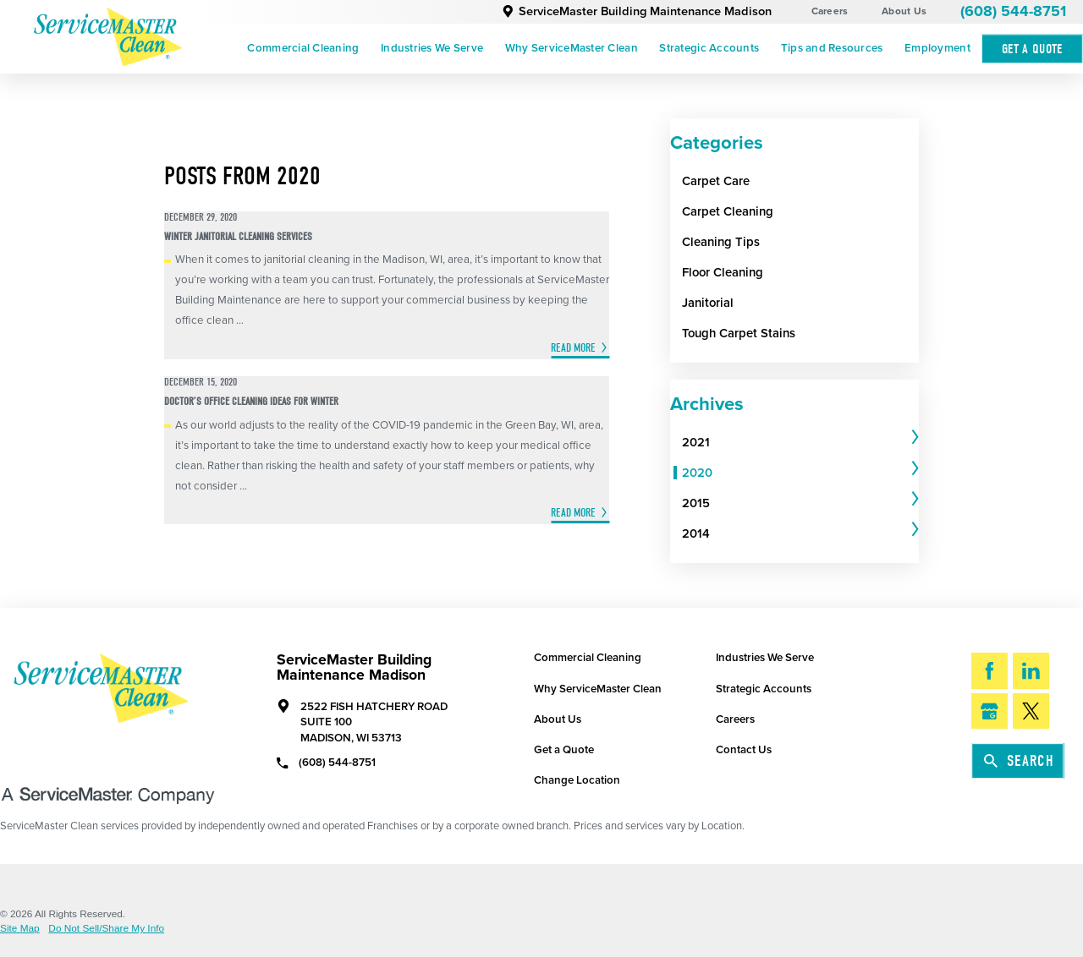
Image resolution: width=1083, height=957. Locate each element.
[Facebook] (989, 671)
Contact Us (744, 750)
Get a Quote (564, 750)
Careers (830, 11)
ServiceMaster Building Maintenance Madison (637, 11)
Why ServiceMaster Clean (571, 48)
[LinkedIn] (1031, 671)
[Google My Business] (989, 711)
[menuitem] (304, 49)
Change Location (577, 780)
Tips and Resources (832, 48)
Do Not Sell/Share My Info (106, 929)
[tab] (800, 442)
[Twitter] (1031, 711)
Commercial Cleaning (303, 48)
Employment (937, 48)
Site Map (20, 929)
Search (1019, 761)
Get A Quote (1032, 49)
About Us (904, 11)
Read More (573, 348)
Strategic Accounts (709, 48)
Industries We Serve (432, 48)
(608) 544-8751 (1013, 11)
